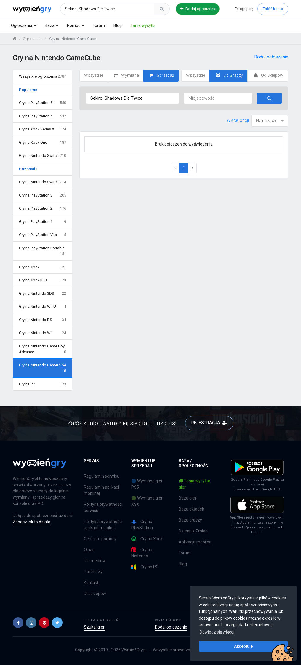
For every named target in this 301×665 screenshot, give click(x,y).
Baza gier (187, 498)
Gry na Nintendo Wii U (42, 307)
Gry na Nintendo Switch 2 (42, 182)
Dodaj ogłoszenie (198, 9)
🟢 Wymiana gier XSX (147, 501)
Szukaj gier (94, 627)
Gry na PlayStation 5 (42, 103)
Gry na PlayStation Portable (42, 251)
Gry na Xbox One (42, 143)
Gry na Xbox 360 (42, 280)
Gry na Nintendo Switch (42, 156)
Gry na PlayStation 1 (42, 222)
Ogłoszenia (21, 25)
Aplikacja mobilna (195, 542)
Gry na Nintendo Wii (42, 333)
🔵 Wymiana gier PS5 (147, 484)
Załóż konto (272, 9)
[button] (18, 622)
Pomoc (73, 25)
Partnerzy (93, 571)
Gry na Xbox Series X (42, 129)
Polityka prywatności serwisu (103, 507)
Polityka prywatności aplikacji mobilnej (103, 524)
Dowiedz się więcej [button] (217, 632)
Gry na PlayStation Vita (42, 235)
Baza (50, 25)
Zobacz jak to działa (31, 521)
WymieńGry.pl (134, 650)
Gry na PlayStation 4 (42, 116)
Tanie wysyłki (142, 25)
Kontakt (91, 582)
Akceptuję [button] (243, 646)
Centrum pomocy (100, 538)
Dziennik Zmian (193, 531)
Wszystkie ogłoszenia (42, 76)
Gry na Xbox (42, 267)
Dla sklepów (95, 593)
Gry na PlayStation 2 (42, 208)
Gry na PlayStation (142, 524)
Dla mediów (95, 560)
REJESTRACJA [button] (209, 422)
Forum (99, 25)
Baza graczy (190, 520)
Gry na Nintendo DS (42, 320)
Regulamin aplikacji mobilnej (102, 490)
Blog (117, 25)
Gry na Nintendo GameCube (42, 368)
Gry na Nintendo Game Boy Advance (42, 349)
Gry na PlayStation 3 (42, 195)
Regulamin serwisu (101, 476)
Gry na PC (42, 384)
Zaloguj (243, 9)
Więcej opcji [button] (238, 120)
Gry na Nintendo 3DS (42, 293)
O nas (89, 549)
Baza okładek (191, 509)
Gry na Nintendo (141, 552)
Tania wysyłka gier (194, 484)
